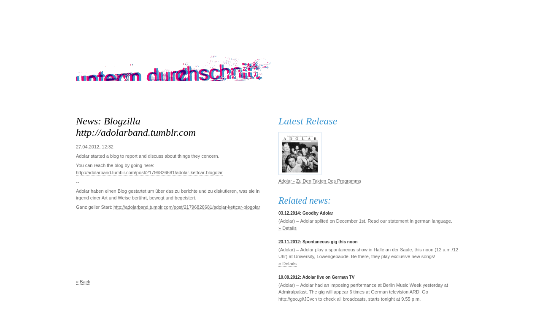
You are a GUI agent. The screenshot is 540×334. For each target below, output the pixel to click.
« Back (83, 281)
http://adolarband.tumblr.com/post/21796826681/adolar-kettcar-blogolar (149, 172)
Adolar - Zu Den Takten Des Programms (319, 180)
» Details (287, 228)
